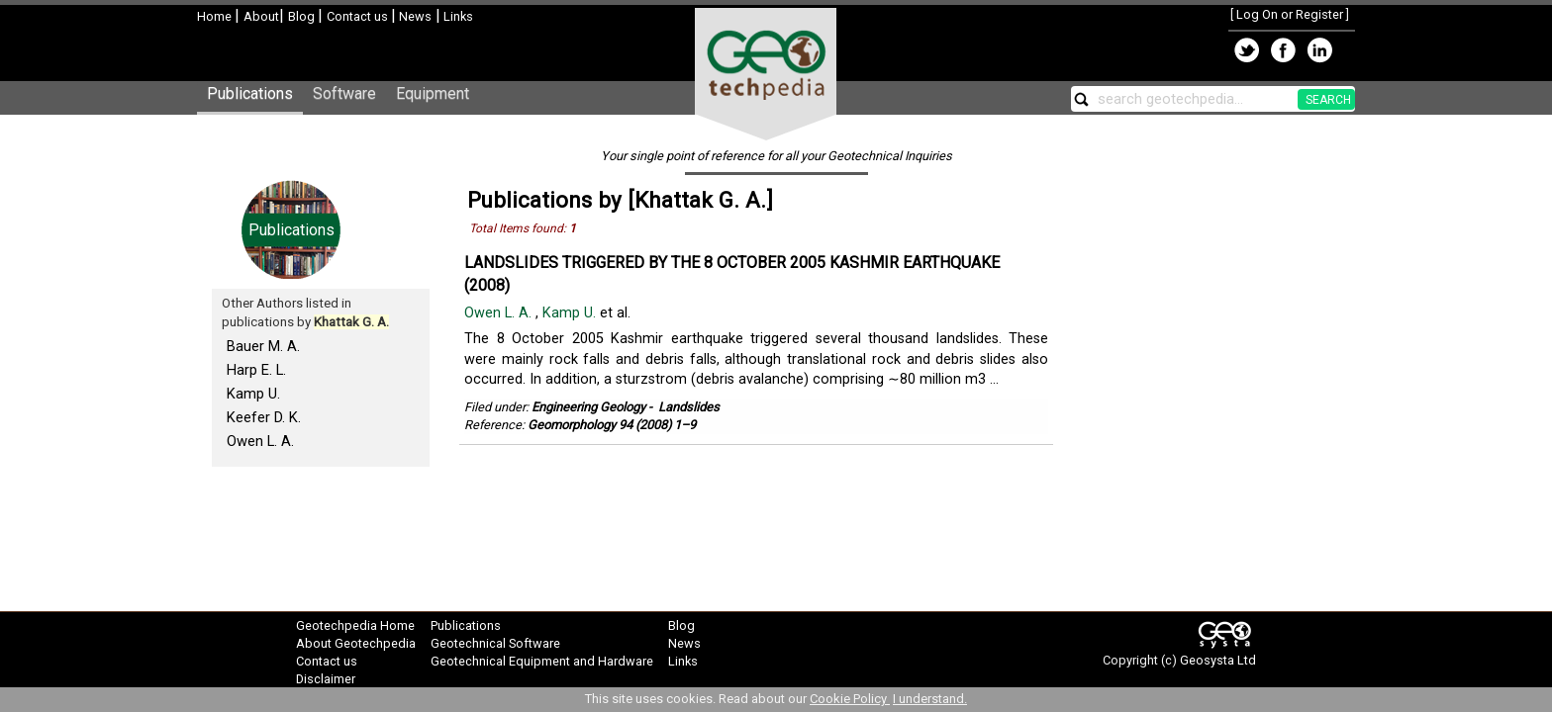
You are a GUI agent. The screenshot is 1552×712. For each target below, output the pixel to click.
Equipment (432, 93)
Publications (250, 93)
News (414, 16)
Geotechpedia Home (355, 625)
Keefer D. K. (264, 417)
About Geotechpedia (356, 643)
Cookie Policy (850, 698)
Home (216, 16)
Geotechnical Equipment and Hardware (542, 661)
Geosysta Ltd (1218, 660)
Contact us (359, 16)
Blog (303, 16)
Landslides (689, 407)
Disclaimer (325, 678)
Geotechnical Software (495, 643)
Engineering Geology (588, 407)
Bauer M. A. (263, 346)
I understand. (930, 698)
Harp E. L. (256, 370)
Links (456, 16)
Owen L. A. (260, 441)
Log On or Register (1289, 14)
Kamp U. (253, 393)
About (261, 16)
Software (344, 93)
